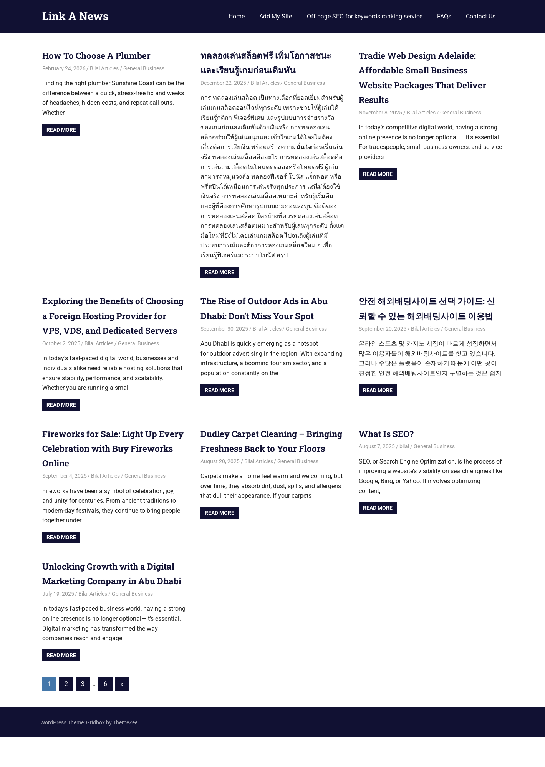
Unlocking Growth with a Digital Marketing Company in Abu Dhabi (109, 595)
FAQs (444, 16)
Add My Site (275, 16)
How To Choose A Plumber (102, 55)
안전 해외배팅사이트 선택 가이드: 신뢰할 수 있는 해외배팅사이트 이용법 (428, 315)
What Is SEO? (388, 448)
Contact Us (480, 16)
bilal (404, 461)
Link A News (75, 16)
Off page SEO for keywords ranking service (364, 16)
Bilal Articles (104, 68)
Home (237, 16)
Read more (61, 130)
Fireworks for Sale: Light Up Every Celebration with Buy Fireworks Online (104, 463)
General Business (143, 68)
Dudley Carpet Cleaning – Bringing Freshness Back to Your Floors (261, 463)
